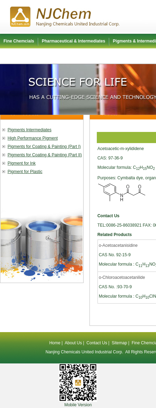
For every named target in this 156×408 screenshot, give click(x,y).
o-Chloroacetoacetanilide (122, 277)
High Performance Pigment (33, 138)
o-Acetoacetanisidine (118, 245)
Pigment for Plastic (25, 171)
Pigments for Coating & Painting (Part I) (44, 146)
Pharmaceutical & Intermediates (73, 41)
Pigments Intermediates (30, 129)
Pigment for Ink (22, 163)
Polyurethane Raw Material (30, 56)
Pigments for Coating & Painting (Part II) (45, 154)
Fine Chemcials (18, 41)
